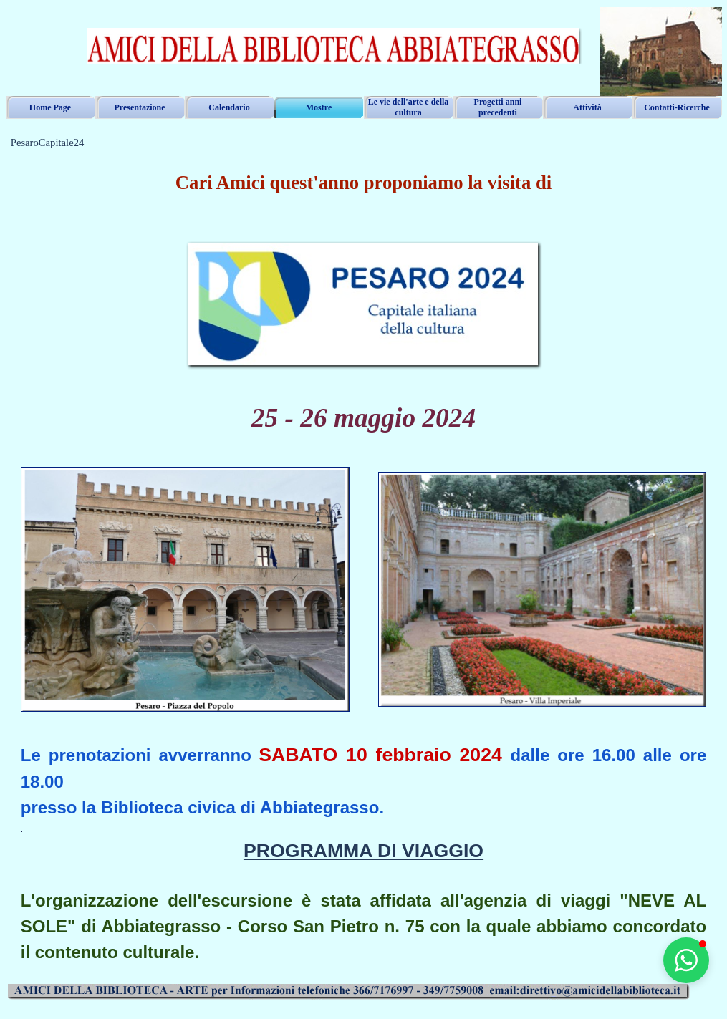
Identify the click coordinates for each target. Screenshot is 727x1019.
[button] (686, 960)
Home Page (50, 107)
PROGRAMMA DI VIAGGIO (363, 850)
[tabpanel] (364, 190)
